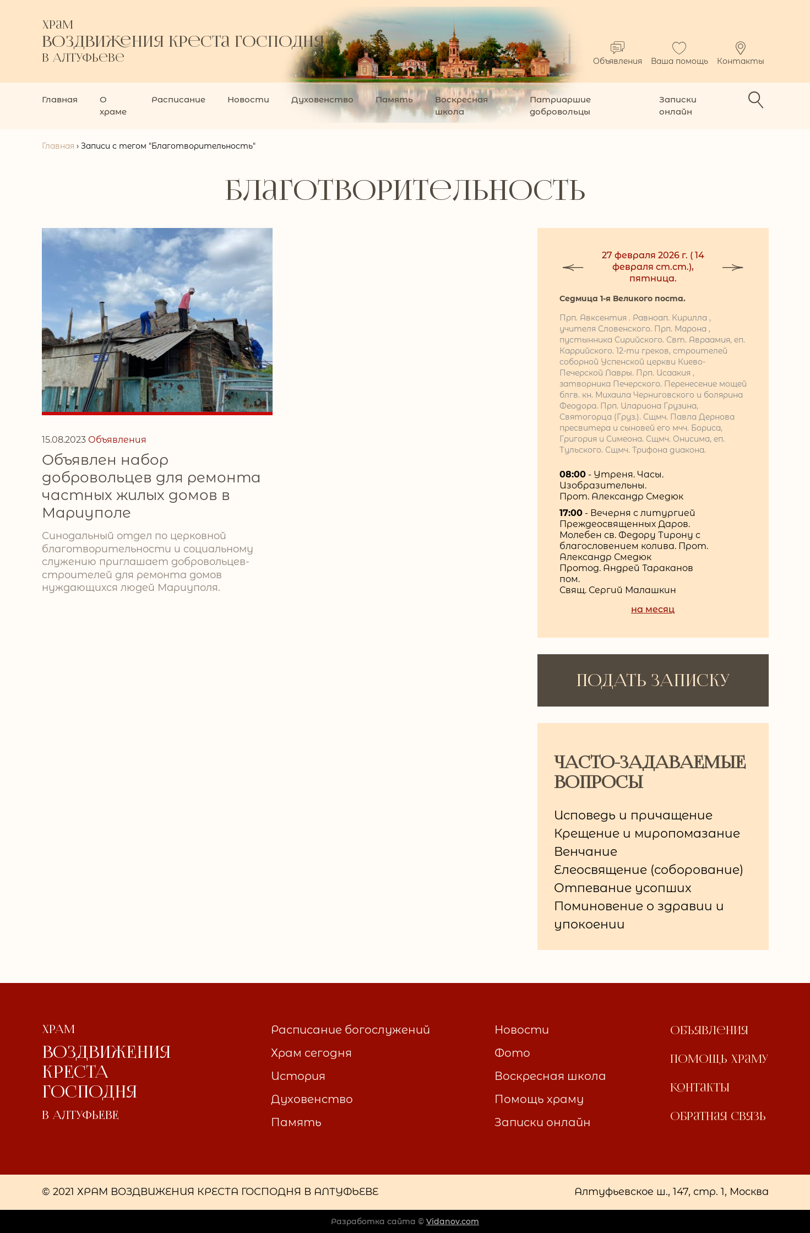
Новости (248, 99)
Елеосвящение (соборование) (648, 869)
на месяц (653, 609)
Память (394, 99)
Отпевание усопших (623, 888)
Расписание (178, 99)
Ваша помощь (679, 53)
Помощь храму (539, 1099)
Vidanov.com (452, 1221)
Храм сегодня (311, 1053)
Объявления (617, 53)
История (298, 1076)
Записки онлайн (678, 105)
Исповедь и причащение (633, 815)
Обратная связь (718, 1116)
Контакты (740, 53)
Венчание (585, 851)
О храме (113, 105)
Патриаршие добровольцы (560, 105)
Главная (60, 99)
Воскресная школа (461, 105)
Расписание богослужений (350, 1029)
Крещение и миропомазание (647, 833)
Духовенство (322, 99)
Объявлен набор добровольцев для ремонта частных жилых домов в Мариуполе (151, 486)
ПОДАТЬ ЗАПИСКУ (653, 680)
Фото (512, 1053)
